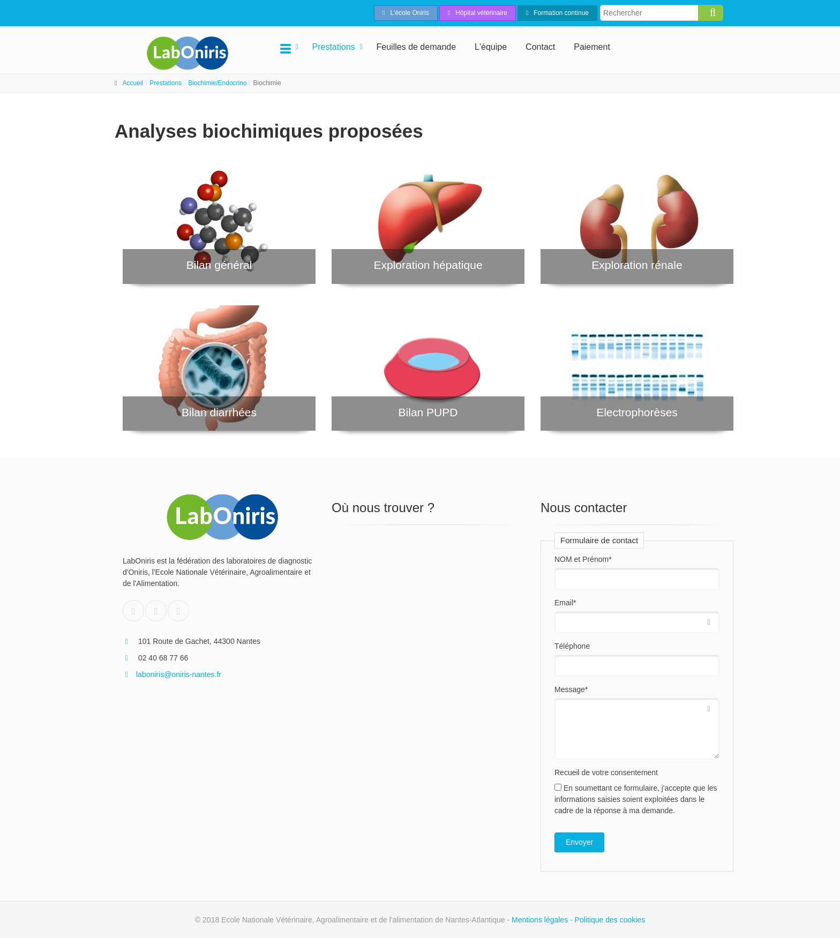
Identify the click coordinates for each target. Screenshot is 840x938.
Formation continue (557, 13)
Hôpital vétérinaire (477, 13)
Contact (540, 46)
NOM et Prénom (583, 559)
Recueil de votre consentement (606, 772)
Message (571, 689)
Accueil (132, 83)
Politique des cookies (610, 920)
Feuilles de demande (416, 46)
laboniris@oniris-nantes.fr (172, 674)
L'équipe (491, 46)
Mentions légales (540, 920)
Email (565, 602)
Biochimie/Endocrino (217, 83)
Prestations (333, 46)
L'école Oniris (405, 13)
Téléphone (572, 646)
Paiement (592, 46)
